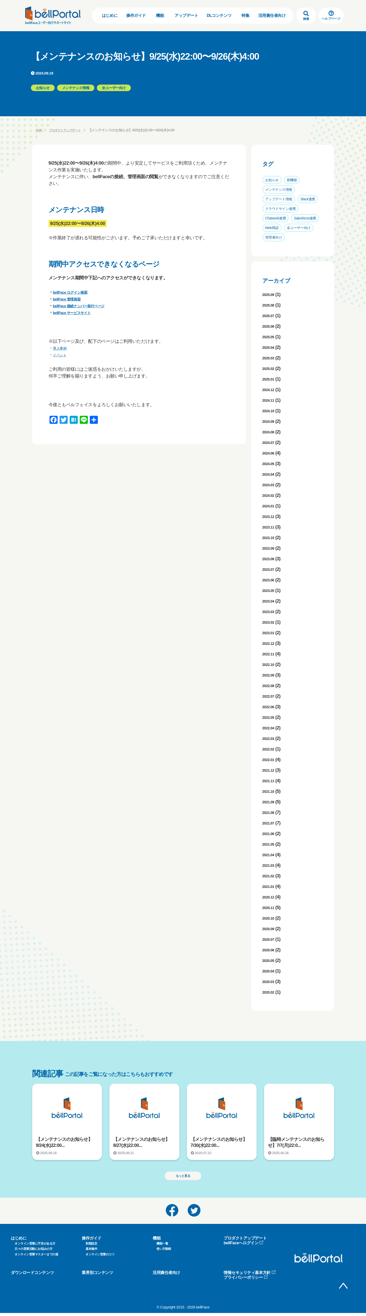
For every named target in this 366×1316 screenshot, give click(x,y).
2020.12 (270, 896)
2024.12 (270, 389)
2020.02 (270, 992)
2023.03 (270, 611)
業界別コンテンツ (97, 1275)
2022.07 (270, 696)
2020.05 (270, 960)
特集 (245, 15)
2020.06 (270, 949)
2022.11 (270, 653)
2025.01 (270, 379)
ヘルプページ (331, 15)
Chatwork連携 (275, 218)
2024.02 (270, 495)
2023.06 (270, 579)
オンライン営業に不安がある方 (35, 1246)
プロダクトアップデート (68, 130)
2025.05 (270, 336)
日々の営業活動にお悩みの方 (33, 1251)
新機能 (292, 180)
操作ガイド (136, 15)
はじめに (109, 15)
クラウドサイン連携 (280, 209)
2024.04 (270, 474)
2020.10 (270, 918)
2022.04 (270, 727)
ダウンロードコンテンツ (32, 1275)
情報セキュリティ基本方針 (250, 1275)
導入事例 (61, 348)
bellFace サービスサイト (77, 312)
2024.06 (270, 453)
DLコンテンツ (219, 15)
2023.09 (270, 548)
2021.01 (270, 886)
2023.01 (270, 632)
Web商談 (272, 228)
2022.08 (270, 685)
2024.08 (270, 431)
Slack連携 (307, 199)
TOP (39, 130)
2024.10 (270, 410)
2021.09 (270, 801)
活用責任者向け (272, 15)
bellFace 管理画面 (71, 299)
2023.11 (270, 527)
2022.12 (270, 643)
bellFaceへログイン (244, 1246)
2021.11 (270, 780)
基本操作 (91, 1251)
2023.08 (270, 558)
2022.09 (270, 675)
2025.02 (270, 368)
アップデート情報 (278, 199)
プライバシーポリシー (246, 1280)
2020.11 (270, 907)
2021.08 (270, 812)
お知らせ (272, 180)
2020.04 (270, 970)
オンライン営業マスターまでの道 (36, 1257)
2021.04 (270, 854)
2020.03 (270, 981)
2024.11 (270, 400)
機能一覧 (162, 1246)
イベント (61, 354)
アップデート (186, 15)
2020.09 (270, 928)
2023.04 (270, 601)
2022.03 (270, 738)
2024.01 (270, 505)
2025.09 (270, 294)
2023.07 (270, 569)
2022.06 (270, 706)
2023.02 (270, 622)
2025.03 (270, 357)
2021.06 (270, 833)
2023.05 (270, 590)
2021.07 (270, 822)
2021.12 (270, 770)
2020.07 (270, 939)
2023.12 (270, 516)
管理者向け (273, 237)
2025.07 (270, 315)
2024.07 (270, 442)
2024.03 (270, 484)
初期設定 (91, 1246)
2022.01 (270, 759)
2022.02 (270, 748)
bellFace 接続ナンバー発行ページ (86, 305)
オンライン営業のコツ (100, 1257)
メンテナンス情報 (278, 189)
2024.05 (270, 463)
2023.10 (270, 537)
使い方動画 (163, 1251)
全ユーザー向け (299, 228)
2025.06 (270, 326)
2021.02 (270, 875)
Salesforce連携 (305, 218)
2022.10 (270, 664)
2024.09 (270, 421)
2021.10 (270, 791)
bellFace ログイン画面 (75, 292)
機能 (160, 15)
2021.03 (270, 865)
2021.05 (270, 844)
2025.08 (270, 305)
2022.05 (270, 717)
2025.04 (270, 347)
